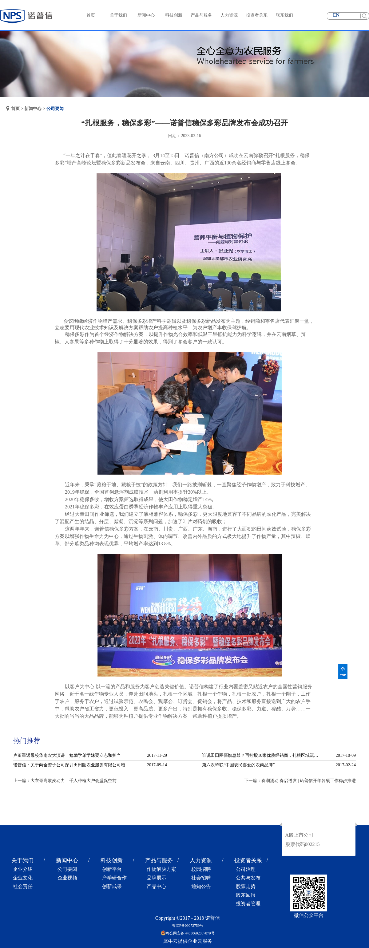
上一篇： (65, 780)
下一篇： (300, 780)
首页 (90, 15)
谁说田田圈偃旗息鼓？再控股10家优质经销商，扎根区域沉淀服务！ (262, 755)
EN (336, 15)
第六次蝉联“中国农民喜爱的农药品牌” (238, 765)
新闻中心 (33, 108)
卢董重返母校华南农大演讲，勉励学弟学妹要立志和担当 (67, 755)
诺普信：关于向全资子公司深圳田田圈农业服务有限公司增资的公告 (73, 765)
